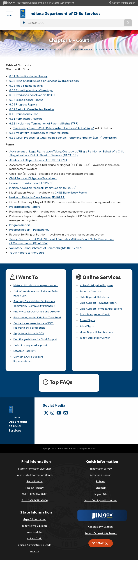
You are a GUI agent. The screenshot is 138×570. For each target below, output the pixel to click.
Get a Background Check (96, 310)
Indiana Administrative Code (34, 554)
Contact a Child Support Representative (29, 368)
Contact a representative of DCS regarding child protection (35, 332)
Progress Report (19, 218)
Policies (58, 42)
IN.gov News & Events (34, 535)
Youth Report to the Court (26, 245)
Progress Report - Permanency (29, 222)
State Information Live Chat (34, 478)
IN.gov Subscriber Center (96, 335)
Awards (34, 560)
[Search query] (116, 14)
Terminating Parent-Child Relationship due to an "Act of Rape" (53, 121)
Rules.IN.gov (87, 322)
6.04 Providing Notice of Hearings (31, 83)
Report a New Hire (91, 284)
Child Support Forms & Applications (103, 303)
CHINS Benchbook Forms (71, 185)
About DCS (41, 42)
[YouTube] (58, 422)
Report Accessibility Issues (101, 543)
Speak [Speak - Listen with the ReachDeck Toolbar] (100, 553)
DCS (25, 42)
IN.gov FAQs (100, 503)
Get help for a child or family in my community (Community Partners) (35, 298)
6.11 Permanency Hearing (26, 111)
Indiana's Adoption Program (98, 278)
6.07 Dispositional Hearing (26, 92)
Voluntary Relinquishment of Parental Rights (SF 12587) (45, 240)
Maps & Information (34, 529)
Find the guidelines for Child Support (37, 347)
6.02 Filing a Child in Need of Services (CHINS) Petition (44, 74)
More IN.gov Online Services (97, 329)
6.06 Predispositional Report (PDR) (32, 88)
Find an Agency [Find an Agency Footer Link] (35, 497)
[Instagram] (52, 422)
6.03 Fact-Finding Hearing (26, 78)
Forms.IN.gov (88, 316)
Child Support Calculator (96, 291)
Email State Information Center (34, 484)
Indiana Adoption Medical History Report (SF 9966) (42, 180)
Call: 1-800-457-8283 (34, 503)
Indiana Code (34, 548)
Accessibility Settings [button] (101, 536)
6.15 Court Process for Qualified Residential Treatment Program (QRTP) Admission (63, 130)
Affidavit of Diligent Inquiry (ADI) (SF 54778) (38, 153)
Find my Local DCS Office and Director (32, 309)
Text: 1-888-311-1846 (35, 510)
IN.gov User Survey (101, 478)
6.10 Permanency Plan (23, 107)
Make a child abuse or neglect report (37, 278)
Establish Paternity (25, 359)
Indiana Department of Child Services (53, 14)
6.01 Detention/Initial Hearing (28, 69)
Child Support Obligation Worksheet (33, 171)
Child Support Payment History (100, 297)
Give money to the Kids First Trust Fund (35, 320)
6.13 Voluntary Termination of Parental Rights (39, 126)
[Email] (65, 422)
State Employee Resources (100, 510)
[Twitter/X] (46, 422)
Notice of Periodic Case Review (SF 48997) (37, 190)
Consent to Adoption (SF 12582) (31, 176)
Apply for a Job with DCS (29, 340)
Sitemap (101, 497)
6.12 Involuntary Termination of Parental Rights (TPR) (43, 116)
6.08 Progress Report (23, 97)
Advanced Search (100, 484)
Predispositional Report (24, 199)
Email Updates (34, 541)
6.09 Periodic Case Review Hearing (31, 102)
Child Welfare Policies (81, 42)
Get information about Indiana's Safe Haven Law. (37, 287)
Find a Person (35, 491)
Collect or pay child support (31, 353)
